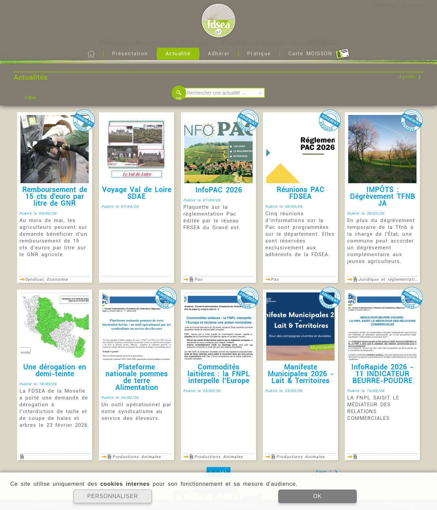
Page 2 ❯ (327, 471)
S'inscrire (411, 5)
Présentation (130, 53)
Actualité (178, 53)
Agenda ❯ (410, 76)
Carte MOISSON (319, 53)
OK (317, 496)
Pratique (259, 53)
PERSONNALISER (112, 496)
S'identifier (384, 5)
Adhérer (219, 53)
